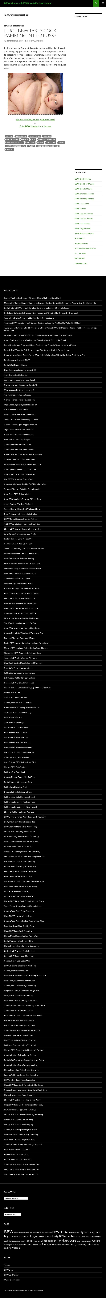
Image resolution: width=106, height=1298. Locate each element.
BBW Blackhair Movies (84, 184)
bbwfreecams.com (32, 1232)
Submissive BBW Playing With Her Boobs (21, 707)
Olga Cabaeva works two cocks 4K (18, 429)
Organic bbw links (12, 1280)
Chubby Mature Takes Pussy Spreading (20, 1065)
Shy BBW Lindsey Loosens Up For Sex (20, 623)
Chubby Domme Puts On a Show (18, 702)
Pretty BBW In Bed (12, 692)
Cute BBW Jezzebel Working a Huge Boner (22, 628)
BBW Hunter (21, 136)
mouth (26, 1244)
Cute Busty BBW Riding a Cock (17, 494)
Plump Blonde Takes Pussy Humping (19, 1095)
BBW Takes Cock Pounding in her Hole (20, 1000)
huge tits (96, 1240)
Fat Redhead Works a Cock (15, 787)
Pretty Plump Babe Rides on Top (18, 876)
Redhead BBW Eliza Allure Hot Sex (19, 683)
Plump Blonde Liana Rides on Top (18, 846)
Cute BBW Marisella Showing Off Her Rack (22, 499)
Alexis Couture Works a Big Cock (18, 504)
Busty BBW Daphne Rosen (15, 365)
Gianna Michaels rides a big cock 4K (19, 400)
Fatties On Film (81, 243)
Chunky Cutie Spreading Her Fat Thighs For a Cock (25, 484)
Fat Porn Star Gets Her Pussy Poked (19, 797)
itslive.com (14, 1245)
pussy (31, 146)
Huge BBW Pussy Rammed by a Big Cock (21, 990)
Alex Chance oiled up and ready (17, 395)
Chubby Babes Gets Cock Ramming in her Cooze (24, 1005)
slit (91, 1245)
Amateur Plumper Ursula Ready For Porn (21, 588)
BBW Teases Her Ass (13, 717)
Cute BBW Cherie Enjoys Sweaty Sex (19, 474)
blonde (16, 1236)
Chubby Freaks (80, 1236)
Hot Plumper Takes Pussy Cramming (19, 861)
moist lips (51, 143)
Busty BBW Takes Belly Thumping (18, 995)
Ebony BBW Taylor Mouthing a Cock (19, 598)
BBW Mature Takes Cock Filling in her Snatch (23, 1015)
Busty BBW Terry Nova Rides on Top (19, 822)
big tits (8, 1236)
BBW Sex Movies (11, 1275)
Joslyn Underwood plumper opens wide (21, 419)
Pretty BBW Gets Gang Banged (17, 439)
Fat (44, 1240)
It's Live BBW (80, 253)
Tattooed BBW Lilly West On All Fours (20, 658)
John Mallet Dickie (34, 41)
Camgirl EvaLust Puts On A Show (18, 544)
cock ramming (12, 139)
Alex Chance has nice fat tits (16, 409)
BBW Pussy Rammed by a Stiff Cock (19, 980)
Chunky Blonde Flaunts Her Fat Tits (19, 777)
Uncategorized (81, 263)
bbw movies (7, 1290)
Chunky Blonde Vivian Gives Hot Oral (20, 613)
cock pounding (95, 1236)
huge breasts (85, 1241)
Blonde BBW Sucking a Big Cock (17, 1159)
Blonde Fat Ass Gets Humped (16, 891)
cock (87, 1237)
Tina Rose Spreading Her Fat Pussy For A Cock (24, 548)
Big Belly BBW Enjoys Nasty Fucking (19, 951)
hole (78, 1241)
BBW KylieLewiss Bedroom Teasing (19, 558)
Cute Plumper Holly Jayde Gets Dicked (20, 514)
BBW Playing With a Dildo (15, 732)
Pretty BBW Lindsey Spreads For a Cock (21, 608)
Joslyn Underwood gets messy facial (19, 380)
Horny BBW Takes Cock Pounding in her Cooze (24, 901)
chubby (69, 1236)
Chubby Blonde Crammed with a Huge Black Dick (25, 1090)
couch (25, 139)
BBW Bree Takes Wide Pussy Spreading (20, 886)
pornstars (65, 1245)
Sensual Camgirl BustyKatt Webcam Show (22, 509)
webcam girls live (38, 1290)
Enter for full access (35, 126)
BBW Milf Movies (82, 223)
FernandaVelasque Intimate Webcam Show (22, 568)
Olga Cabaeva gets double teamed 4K (20, 370)
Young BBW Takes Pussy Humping (18, 1124)
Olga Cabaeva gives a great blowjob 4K (20, 405)
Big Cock (96, 1232)
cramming (22, 1241)
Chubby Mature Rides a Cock (16, 971)
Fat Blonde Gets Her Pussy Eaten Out (20, 573)
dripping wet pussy (47, 139)
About (7, 1265)
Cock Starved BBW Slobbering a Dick (20, 762)
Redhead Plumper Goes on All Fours (19, 638)
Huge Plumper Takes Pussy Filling (18, 1035)
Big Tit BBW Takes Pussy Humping (18, 956)
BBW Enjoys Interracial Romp (17, 1149)
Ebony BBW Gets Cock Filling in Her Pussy (22, 1100)
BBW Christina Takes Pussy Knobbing (20, 966)
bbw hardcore (47, 1232)
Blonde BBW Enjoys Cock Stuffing (18, 1119)
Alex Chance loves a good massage (18, 434)
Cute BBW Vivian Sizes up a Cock (18, 668)
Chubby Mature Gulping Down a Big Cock (22, 1030)
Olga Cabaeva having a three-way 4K (19, 390)
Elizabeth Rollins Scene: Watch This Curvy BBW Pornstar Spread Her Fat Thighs (38, 335)
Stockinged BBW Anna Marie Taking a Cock (22, 653)
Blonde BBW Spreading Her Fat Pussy (20, 866)
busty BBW (58, 1236)
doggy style (37, 1241)
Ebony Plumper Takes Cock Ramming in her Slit (24, 856)
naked (61, 143)
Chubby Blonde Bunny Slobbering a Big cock (23, 1144)
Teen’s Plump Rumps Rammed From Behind (22, 906)
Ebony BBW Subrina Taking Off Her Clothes (22, 529)
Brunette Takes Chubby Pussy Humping (21, 1134)
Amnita (9, 136)
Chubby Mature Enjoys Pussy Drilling (20, 1055)
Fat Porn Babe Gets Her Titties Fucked (20, 807)
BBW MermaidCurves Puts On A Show (20, 519)
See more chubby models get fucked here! (35, 119)
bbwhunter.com (74, 1232)
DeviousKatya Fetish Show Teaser (18, 583)
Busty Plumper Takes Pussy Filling (18, 941)
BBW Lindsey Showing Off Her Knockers (21, 593)
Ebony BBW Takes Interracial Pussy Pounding (23, 1114)
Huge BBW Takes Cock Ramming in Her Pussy (30, 33)
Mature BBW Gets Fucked (15, 767)
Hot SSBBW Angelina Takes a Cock (18, 479)
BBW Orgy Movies (83, 228)
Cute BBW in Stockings (14, 722)
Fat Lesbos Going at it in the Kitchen (19, 673)
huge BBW (30, 143)
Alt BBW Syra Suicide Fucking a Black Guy (22, 524)
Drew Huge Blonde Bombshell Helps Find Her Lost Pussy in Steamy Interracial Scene (40, 345)
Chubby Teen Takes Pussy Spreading (19, 911)
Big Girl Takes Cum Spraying (16, 1154)
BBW (9, 1231)
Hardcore (68, 1240)
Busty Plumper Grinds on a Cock (18, 782)
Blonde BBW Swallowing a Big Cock (19, 896)
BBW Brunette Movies (14, 26)
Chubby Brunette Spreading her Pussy (20, 1129)
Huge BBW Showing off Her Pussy (18, 916)
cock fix (47, 136)
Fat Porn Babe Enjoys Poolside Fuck (19, 802)
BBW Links (8, 1270)
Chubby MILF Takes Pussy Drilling (18, 1010)
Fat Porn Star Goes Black (14, 772)
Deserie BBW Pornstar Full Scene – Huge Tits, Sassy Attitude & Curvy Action (36, 350)
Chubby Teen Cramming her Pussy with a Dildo (24, 921)
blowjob (33, 1236)
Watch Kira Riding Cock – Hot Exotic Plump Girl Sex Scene (29, 318)
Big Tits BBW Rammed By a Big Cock (19, 1025)
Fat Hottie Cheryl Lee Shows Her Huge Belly (23, 454)
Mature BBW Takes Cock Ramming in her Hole (24, 881)
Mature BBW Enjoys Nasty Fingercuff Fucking (23, 1050)
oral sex (38, 1245)
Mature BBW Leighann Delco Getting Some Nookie (25, 648)
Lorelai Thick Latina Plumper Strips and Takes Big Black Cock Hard (32, 298)
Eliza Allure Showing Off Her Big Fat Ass (21, 618)
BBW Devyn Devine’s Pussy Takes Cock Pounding (25, 817)
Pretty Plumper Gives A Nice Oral (18, 539)
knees (40, 143)
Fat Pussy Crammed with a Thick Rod (20, 1045)
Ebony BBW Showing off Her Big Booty (20, 871)
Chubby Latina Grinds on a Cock (18, 792)
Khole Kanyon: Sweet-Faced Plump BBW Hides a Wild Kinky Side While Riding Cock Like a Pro (44, 355)
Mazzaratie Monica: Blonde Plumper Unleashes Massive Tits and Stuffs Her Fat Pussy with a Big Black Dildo (50, 303)
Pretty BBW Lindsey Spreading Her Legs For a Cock (26, 643)
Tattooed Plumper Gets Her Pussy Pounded (22, 489)
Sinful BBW (80, 258)
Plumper (47, 1244)
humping (7, 1245)
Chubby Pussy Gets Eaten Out (17, 757)
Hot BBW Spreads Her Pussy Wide (19, 1020)
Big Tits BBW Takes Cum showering (19, 752)
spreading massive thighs (48, 146)
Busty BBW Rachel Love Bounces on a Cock (22, 464)
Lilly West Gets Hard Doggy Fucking (19, 678)
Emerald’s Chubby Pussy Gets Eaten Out (21, 1075)
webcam (16, 1247)
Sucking (9, 149)
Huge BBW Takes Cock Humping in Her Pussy (23, 1105)
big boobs (85, 1232)
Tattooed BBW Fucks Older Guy (17, 712)
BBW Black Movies (83, 179)
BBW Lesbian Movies (84, 213)
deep (33, 139)
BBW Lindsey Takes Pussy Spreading (19, 1080)
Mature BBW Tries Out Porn (16, 727)
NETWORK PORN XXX (17, 1290)
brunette (42, 1236)
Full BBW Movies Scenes (85, 248)
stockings (96, 1245)
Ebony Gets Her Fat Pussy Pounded (19, 812)
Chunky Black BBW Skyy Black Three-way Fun (23, 633)
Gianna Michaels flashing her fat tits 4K (21, 385)
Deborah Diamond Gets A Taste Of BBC (21, 553)
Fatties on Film (53, 1240)
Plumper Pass (56, 1245)
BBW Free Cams (82, 203)
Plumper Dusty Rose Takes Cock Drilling (21, 836)
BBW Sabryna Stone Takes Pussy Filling (20, 827)
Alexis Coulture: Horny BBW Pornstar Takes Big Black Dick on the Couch (35, 340)
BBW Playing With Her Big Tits (17, 742)
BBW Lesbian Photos (84, 218)
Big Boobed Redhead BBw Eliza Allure (20, 603)
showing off (83, 1244)
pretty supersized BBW (15, 146)
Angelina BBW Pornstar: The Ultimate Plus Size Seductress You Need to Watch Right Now (42, 323)
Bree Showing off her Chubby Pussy (19, 926)
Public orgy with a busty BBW (17, 360)
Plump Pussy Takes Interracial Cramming (21, 946)
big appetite (35, 136)
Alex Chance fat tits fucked (15, 375)
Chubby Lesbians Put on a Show (17, 444)
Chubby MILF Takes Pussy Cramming (20, 985)
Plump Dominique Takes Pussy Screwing (21, 1070)
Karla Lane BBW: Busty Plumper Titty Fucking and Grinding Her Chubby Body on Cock (41, 313)
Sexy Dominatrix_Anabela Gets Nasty (20, 534)
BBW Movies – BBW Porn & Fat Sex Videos (27, 3)
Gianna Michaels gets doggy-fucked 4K (20, 424)
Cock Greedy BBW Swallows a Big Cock (21, 1174)
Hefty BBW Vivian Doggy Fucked (18, 747)
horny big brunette (14, 143)
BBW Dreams (19, 1232)
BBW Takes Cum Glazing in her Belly (19, 1139)
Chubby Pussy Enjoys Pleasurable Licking (21, 1164)
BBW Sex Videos (28, 1290)
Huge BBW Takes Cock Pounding (18, 931)
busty (49, 1236)
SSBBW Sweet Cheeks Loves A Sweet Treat (22, 563)
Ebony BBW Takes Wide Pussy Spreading (21, 1169)
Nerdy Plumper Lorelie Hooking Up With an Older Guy (27, 688)
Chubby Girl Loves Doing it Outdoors (20, 469)
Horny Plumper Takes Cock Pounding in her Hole (25, 975)
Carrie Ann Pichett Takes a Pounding (19, 459)
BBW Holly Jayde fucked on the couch (20, 414)
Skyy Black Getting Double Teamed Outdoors (23, 663)
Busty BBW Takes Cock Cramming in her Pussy (24, 1060)
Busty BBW (79, 238)
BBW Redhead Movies (84, 233)
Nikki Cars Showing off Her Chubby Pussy (22, 851)
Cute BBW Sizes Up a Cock (15, 697)
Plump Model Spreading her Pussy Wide (21, 936)
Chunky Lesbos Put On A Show (17, 578)
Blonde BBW (23, 1236)
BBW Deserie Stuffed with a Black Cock (21, 841)
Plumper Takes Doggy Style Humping (19, 1110)
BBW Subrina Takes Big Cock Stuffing (20, 1040)
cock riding (9, 1241)
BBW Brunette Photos (84, 198)
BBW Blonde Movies (83, 189)
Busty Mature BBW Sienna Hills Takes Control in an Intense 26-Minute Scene (36, 308)
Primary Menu (102, 3)
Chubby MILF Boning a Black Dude (19, 449)
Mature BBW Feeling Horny (16, 737)
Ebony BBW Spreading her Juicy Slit (19, 831)
